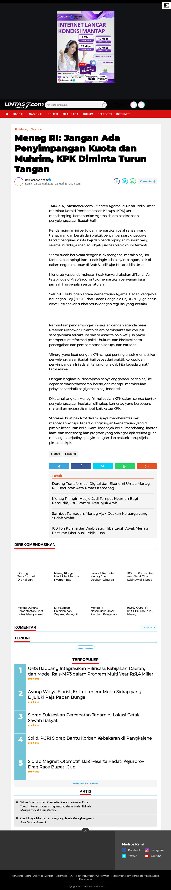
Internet (123, 114)
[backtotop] (85, 831)
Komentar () (147, 181)
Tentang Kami (21, 876)
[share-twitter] (125, 181)
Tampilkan (148, 627)
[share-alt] (59, 466)
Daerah (18, 114)
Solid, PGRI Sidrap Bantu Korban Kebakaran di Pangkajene (90, 738)
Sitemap (61, 876)
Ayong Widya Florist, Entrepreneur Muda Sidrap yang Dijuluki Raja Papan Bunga (84, 694)
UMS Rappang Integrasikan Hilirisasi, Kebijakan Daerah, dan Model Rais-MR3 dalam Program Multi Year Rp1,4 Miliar (90, 671)
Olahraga (70, 114)
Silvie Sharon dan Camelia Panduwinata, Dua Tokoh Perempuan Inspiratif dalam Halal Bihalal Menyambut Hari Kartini (56, 806)
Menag (23, 129)
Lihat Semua (85, 648)
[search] (76, 104)
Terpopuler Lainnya (85, 783)
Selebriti (105, 114)
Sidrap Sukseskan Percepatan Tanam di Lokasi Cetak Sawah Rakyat (83, 717)
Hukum (88, 114)
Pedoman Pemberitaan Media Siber (135, 876)
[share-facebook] (117, 181)
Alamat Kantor (43, 876)
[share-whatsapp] (133, 181)
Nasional (36, 114)
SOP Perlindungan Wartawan (89, 876)
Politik (53, 114)
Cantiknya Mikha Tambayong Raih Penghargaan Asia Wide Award (57, 820)
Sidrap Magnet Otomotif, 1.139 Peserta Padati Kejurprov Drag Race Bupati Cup (86, 764)
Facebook (85, 879)
